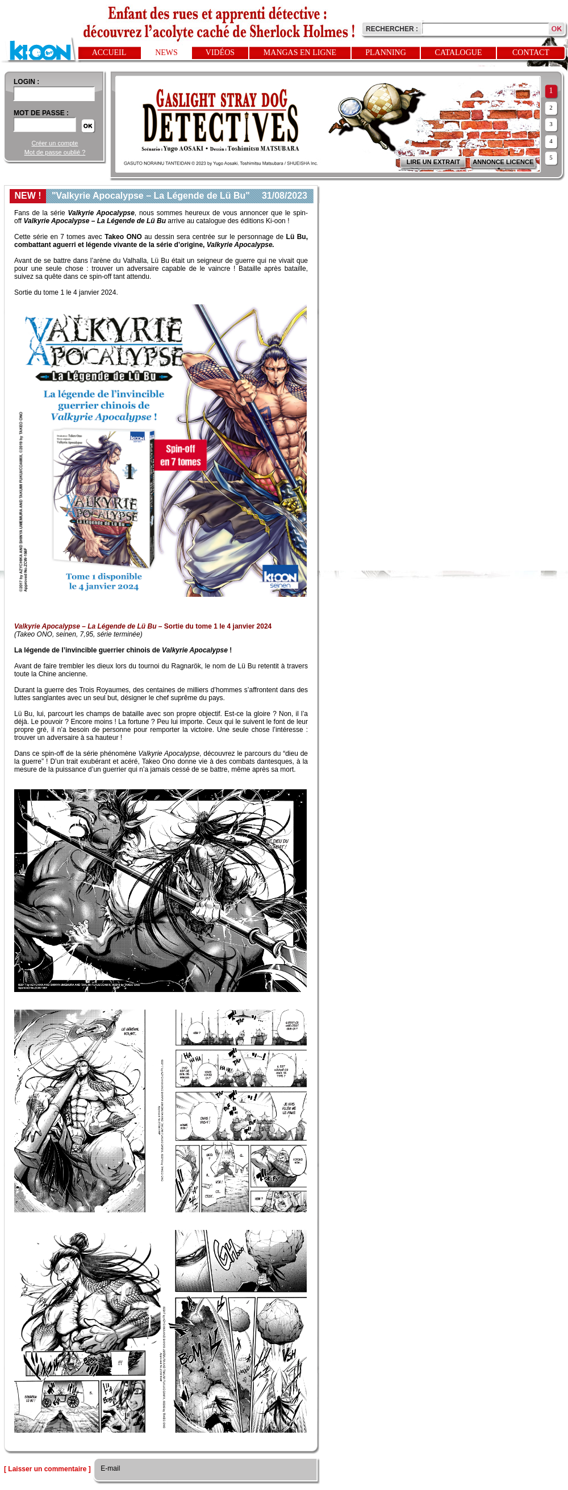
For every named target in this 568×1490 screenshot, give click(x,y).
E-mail (109, 1468)
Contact (530, 52)
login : (26, 82)
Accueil (109, 52)
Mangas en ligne (300, 52)
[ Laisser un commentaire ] (47, 1469)
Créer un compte (55, 143)
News (166, 52)
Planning (385, 52)
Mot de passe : (41, 113)
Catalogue (458, 52)
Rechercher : (392, 29)
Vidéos (220, 52)
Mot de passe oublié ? (55, 152)
